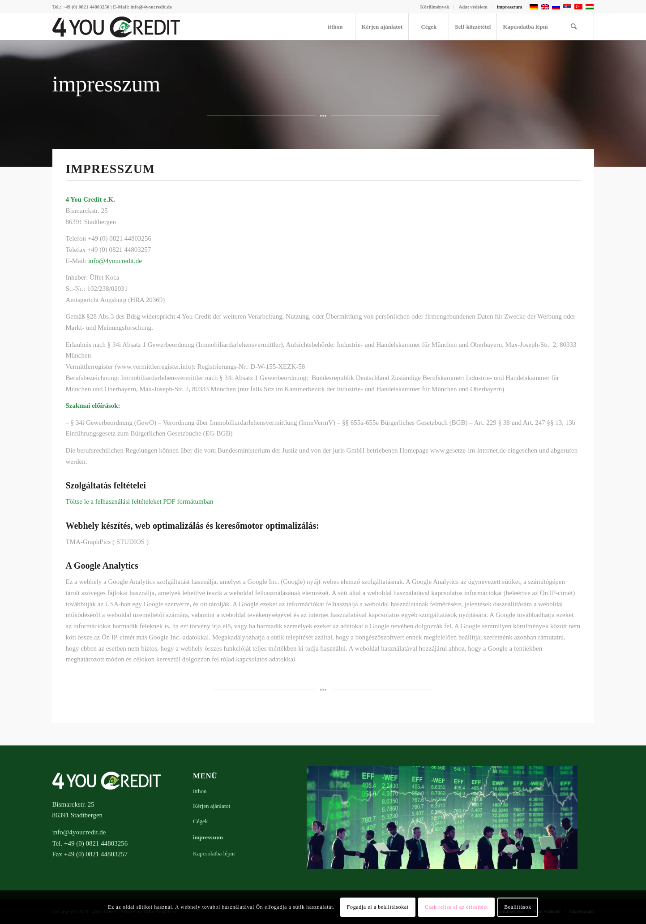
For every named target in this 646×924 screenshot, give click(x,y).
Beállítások (517, 907)
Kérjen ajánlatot (211, 806)
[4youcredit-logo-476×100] (116, 26)
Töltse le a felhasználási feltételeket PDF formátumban (140, 501)
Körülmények (434, 6)
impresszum (509, 6)
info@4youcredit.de (115, 260)
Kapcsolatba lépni (214, 853)
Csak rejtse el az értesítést (456, 907)
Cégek (200, 821)
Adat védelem (472, 6)
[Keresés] (574, 26)
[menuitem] (435, 6)
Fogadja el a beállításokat (378, 907)
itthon (199, 791)
